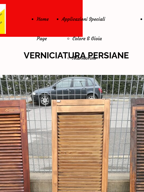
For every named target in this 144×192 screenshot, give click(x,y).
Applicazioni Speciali (83, 19)
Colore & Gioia (87, 38)
